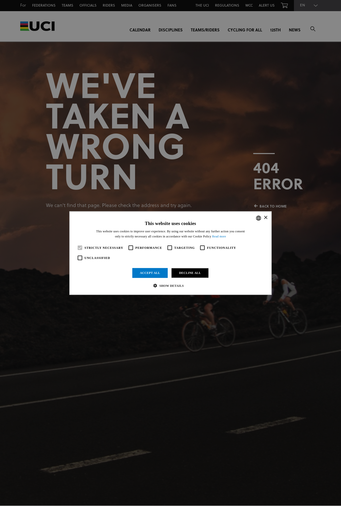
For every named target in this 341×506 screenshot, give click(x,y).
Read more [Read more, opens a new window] (219, 236)
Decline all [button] (190, 273)
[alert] (170, 253)
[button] (170, 285)
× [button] (265, 218)
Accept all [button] (150, 273)
